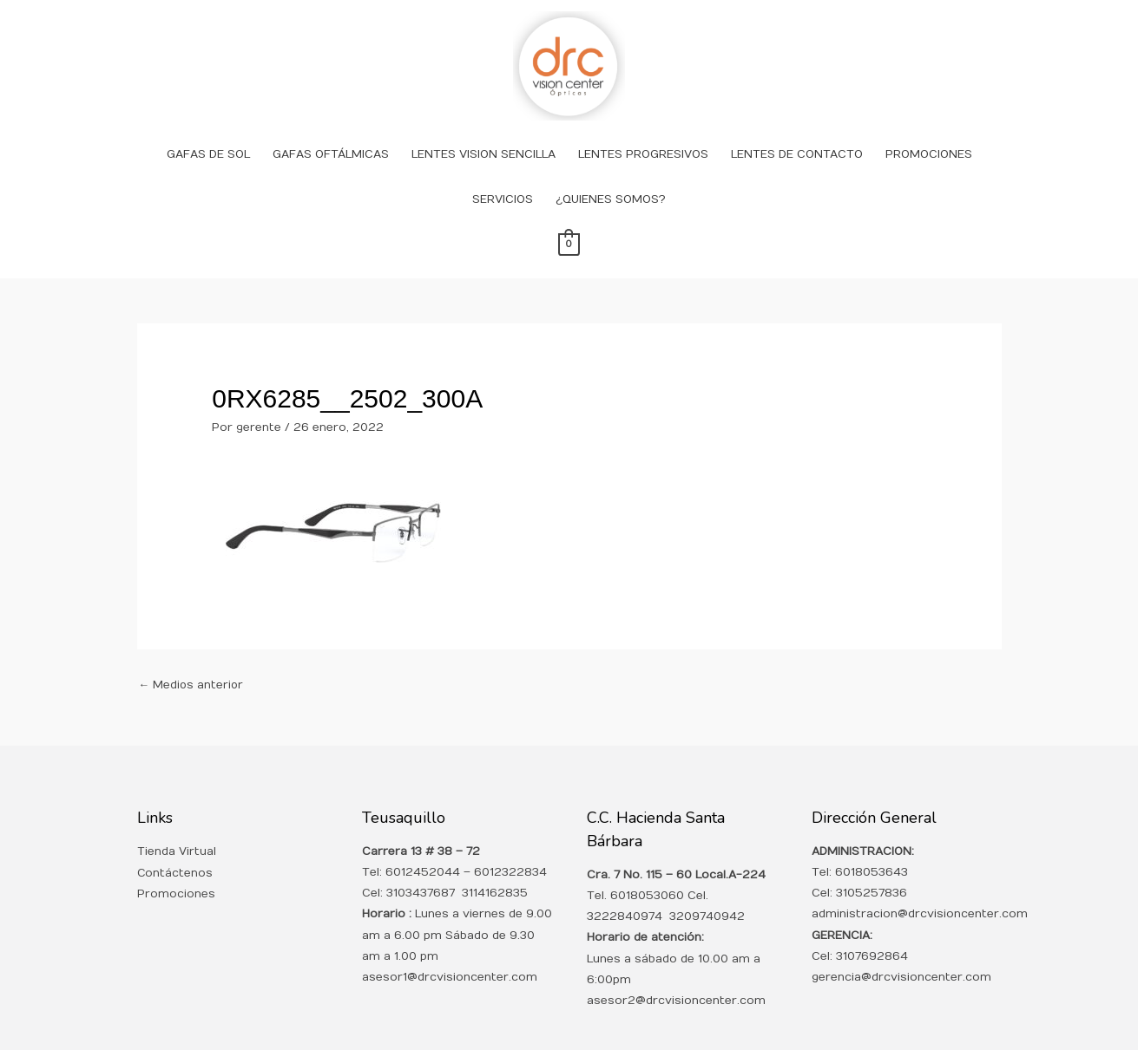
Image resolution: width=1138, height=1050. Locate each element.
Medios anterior (192, 662)
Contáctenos (175, 851)
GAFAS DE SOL (208, 132)
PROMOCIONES (928, 132)
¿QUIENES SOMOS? (611, 177)
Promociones (176, 871)
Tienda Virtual (176, 830)
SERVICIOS (502, 177)
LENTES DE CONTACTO (797, 132)
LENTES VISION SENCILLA (483, 132)
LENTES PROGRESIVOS (643, 132)
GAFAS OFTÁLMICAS (331, 132)
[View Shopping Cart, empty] (569, 222)
